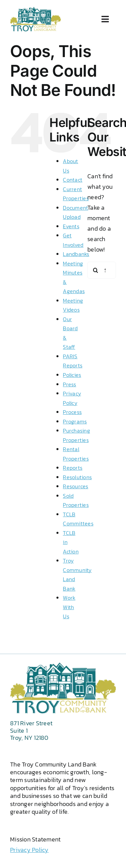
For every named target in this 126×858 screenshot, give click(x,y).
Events (71, 226)
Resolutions (77, 477)
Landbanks (76, 254)
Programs (75, 421)
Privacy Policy (29, 849)
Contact (72, 180)
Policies (72, 375)
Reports (72, 468)
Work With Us (69, 607)
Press (69, 384)
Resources (75, 486)
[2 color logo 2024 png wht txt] (35, 9)
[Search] (95, 270)
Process (72, 412)
